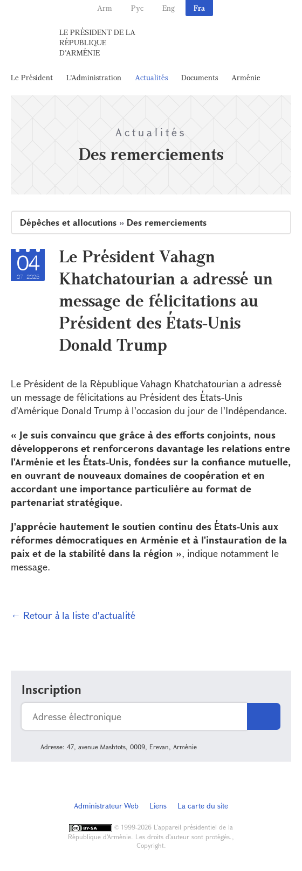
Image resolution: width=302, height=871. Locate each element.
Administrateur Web (106, 805)
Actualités (151, 77)
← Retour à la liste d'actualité (73, 615)
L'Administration (93, 77)
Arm (104, 8)
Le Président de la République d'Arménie (97, 42)
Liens (158, 805)
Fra (199, 8)
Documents (199, 77)
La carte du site (202, 805)
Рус (137, 8)
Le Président (32, 77)
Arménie (245, 77)
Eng (168, 8)
